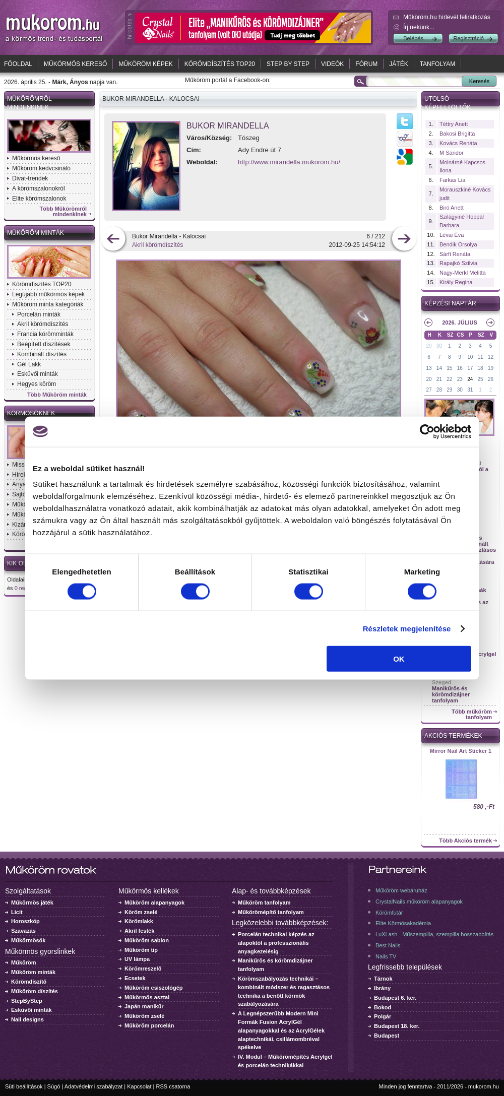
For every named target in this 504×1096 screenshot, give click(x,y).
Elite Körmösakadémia (403, 923)
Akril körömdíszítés (42, 324)
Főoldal (18, 64)
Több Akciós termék (465, 841)
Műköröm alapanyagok (154, 902)
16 (460, 368)
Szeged (442, 682)
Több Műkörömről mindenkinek (63, 211)
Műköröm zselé (144, 1016)
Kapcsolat (139, 1086)
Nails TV (385, 956)
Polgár (382, 1016)
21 (439, 379)
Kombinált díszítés (42, 354)
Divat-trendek (30, 178)
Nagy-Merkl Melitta (462, 273)
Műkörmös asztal (146, 997)
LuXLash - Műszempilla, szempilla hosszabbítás (434, 934)
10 (470, 357)
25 (480, 379)
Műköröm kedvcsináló (41, 168)
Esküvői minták (37, 373)
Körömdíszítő (28, 982)
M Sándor (451, 153)
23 (460, 379)
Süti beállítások (24, 1086)
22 (449, 379)
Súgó (53, 1086)
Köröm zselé (140, 912)
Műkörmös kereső (75, 64)
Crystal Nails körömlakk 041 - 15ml (460, 754)
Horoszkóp (25, 921)
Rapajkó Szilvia (458, 263)
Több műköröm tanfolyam (472, 714)
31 (470, 390)
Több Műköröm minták (57, 395)
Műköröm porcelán (149, 1025)
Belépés (413, 38)
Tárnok (383, 979)
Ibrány (382, 988)
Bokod (382, 1007)
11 (480, 357)
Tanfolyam (438, 64)
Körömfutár (389, 913)
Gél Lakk (29, 364)
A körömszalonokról (38, 188)
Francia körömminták (45, 334)
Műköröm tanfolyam (264, 902)
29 (428, 346)
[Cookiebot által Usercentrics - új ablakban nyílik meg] (427, 431)
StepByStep (26, 1001)
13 (428, 368)
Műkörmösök (28, 940)
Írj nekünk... (418, 27)
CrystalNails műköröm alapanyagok (419, 901)
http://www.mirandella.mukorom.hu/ (289, 162)
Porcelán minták (38, 314)
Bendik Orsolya (458, 244)
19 (490, 368)
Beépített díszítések (43, 344)
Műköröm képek (145, 64)
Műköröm (23, 962)
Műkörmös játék (32, 902)
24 (470, 379)
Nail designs (27, 1019)
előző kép (113, 239)
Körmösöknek (31, 413)
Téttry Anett (453, 124)
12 (490, 357)
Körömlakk (138, 921)
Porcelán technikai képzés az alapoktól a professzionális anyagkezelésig (276, 942)
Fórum (366, 64)
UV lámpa (137, 959)
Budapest (386, 1036)
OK (399, 659)
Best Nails (388, 945)
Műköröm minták (35, 232)
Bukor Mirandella (227, 125)
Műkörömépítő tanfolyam (271, 912)
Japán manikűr (144, 1006)
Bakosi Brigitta (457, 134)
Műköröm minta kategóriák (47, 304)
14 (439, 368)
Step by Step (288, 64)
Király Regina (455, 282)
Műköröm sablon (146, 940)
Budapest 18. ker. (397, 1026)
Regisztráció (468, 38)
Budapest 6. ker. (395, 998)
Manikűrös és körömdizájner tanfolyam (451, 694)
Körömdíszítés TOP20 (219, 64)
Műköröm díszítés (34, 991)
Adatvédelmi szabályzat (94, 1086)
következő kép (404, 239)
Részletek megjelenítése (407, 628)
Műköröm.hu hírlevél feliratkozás (446, 17)
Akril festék (139, 931)
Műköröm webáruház (401, 890)
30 (439, 346)
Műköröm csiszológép (153, 988)
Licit (17, 912)
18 (480, 368)
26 (490, 379)
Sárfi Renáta (454, 254)
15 (449, 368)
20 (428, 379)
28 (439, 390)
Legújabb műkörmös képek (48, 294)
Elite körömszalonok (39, 198)
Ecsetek (135, 978)
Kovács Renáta (458, 143)
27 (428, 390)
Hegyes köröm (36, 384)
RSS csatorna (173, 1086)
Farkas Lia (452, 180)
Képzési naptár (450, 303)
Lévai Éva (451, 235)
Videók (332, 64)
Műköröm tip (141, 950)
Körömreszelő (142, 968)
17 (470, 368)
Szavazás (23, 931)
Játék (398, 64)
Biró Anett (451, 208)
